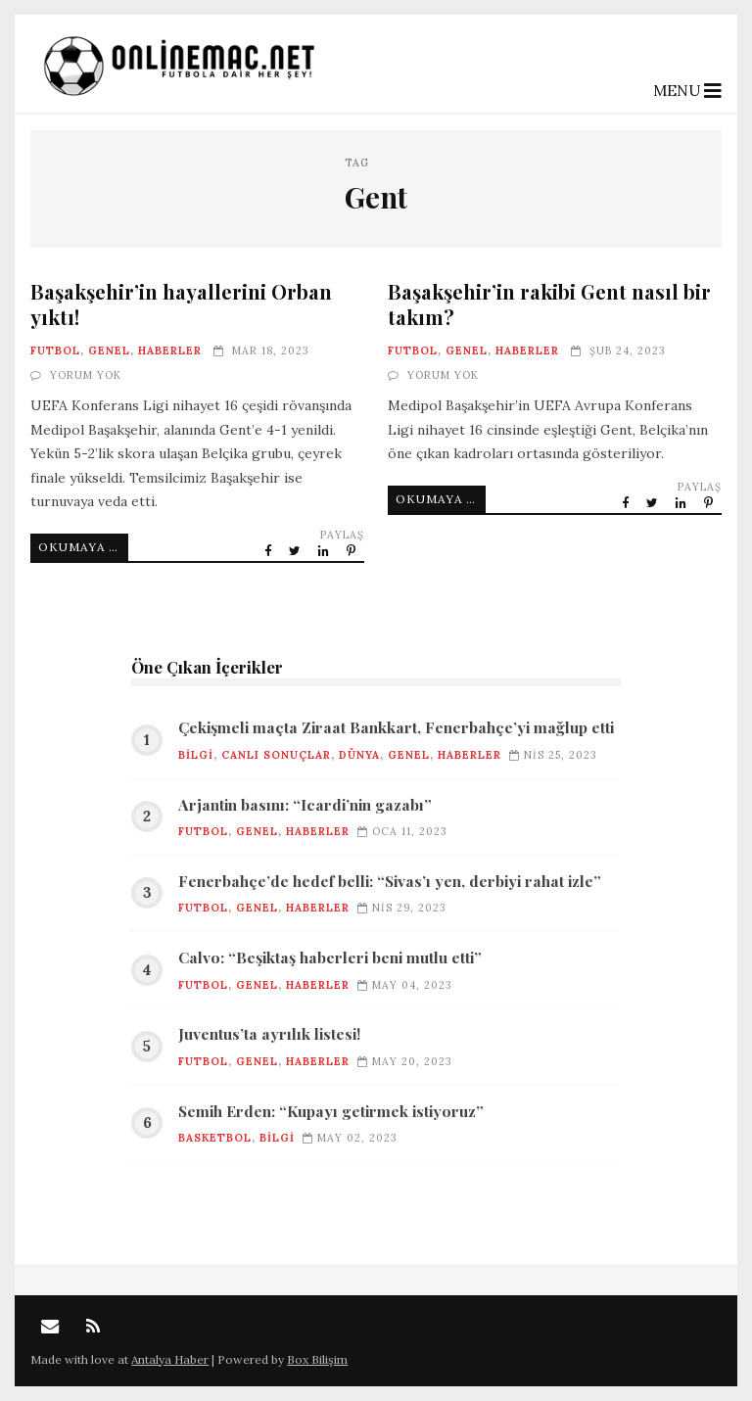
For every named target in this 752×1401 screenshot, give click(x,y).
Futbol (55, 350)
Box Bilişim (317, 1359)
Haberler (170, 350)
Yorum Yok (85, 375)
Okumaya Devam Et (83, 546)
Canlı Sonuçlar (276, 755)
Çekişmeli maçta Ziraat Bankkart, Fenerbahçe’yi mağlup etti (396, 727)
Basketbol (215, 1137)
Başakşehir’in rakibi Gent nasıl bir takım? (549, 304)
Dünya (359, 755)
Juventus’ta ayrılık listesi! (269, 1034)
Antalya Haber (170, 1359)
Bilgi (195, 755)
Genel (109, 350)
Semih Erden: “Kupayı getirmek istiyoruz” (331, 1111)
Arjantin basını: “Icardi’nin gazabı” (305, 805)
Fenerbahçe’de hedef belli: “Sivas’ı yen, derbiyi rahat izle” (389, 881)
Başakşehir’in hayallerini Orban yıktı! (181, 304)
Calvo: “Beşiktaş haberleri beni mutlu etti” (330, 957)
